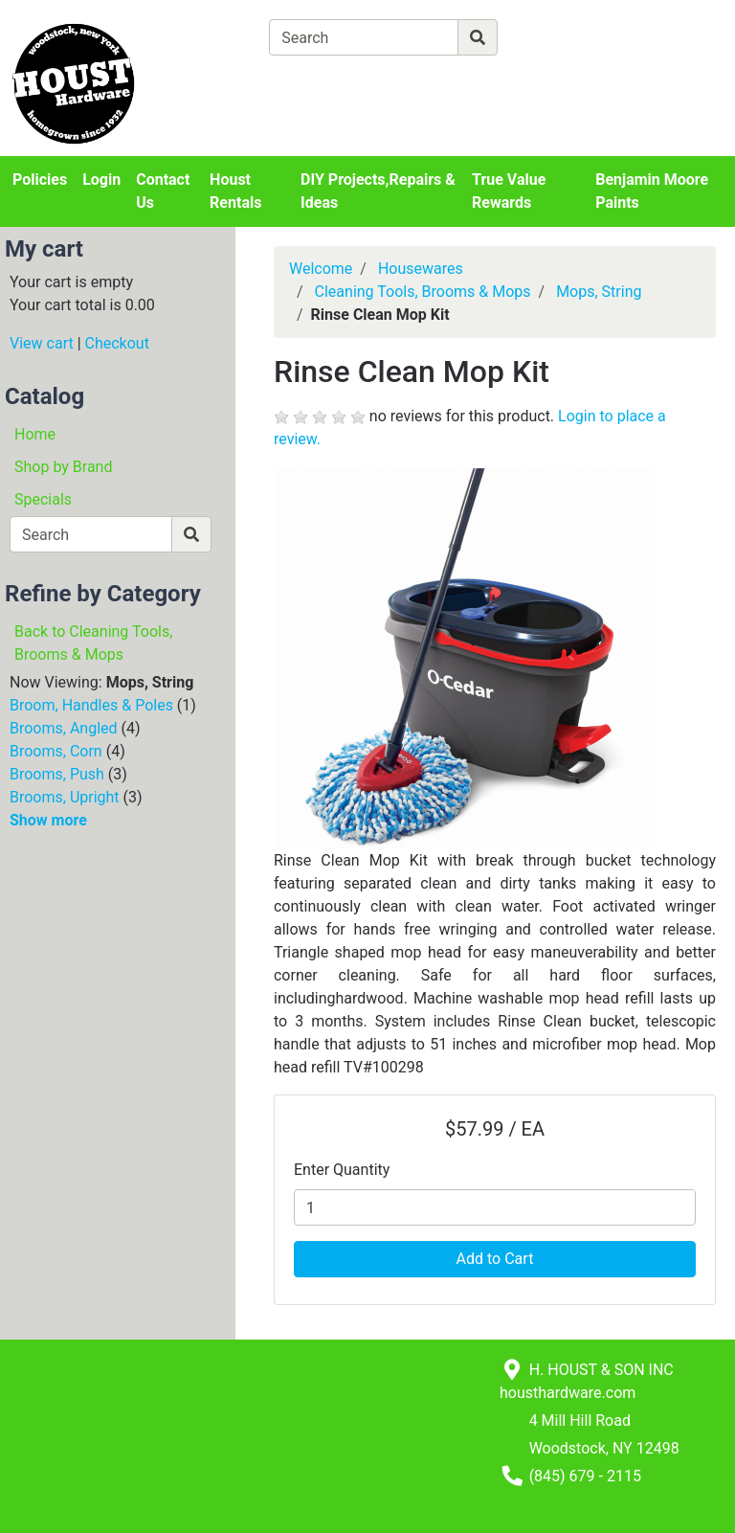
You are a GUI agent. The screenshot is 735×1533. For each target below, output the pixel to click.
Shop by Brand (63, 467)
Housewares (420, 268)
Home (35, 434)
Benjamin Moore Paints (651, 191)
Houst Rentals (235, 191)
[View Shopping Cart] (344, 82)
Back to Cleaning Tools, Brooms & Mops (93, 643)
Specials (43, 499)
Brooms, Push (57, 774)
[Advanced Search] (581, 37)
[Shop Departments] (200, 37)
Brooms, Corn (56, 751)
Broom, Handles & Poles (91, 705)
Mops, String (598, 291)
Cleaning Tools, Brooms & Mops (423, 291)
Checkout (117, 343)
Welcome (320, 268)
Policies (39, 179)
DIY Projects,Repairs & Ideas (378, 191)
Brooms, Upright (65, 797)
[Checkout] (467, 82)
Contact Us (162, 191)
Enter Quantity (342, 1170)
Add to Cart (495, 1259)
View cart (42, 343)
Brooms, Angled (64, 728)
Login (101, 179)
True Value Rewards (509, 191)
